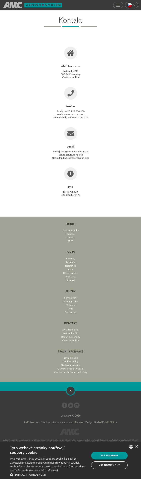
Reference (70, 265)
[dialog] (70, 460)
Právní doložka (70, 357)
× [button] (136, 446)
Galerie (70, 237)
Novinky (70, 258)
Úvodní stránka (71, 230)
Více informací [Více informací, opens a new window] (49, 470)
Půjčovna (70, 304)
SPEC (70, 241)
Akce (70, 269)
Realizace (70, 262)
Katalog (71, 233)
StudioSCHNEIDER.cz (105, 422)
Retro (70, 308)
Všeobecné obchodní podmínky (70, 372)
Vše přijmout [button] (109, 455)
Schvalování (70, 297)
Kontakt (70, 280)
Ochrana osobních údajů (70, 368)
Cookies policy (70, 361)
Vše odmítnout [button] (109, 465)
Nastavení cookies (70, 365)
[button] (48, 474)
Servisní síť (70, 312)
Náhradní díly (70, 301)
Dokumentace (70, 272)
